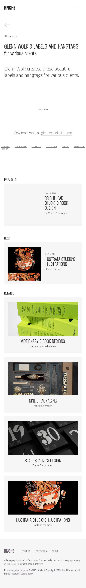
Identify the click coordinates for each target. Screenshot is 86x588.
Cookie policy (27, 573)
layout (65, 146)
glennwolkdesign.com (56, 132)
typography (21, 146)
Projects (26, 551)
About (55, 551)
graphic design (5, 147)
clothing (36, 146)
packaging (79, 146)
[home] (10, 6)
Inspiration (41, 551)
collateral (51, 146)
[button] (76, 7)
